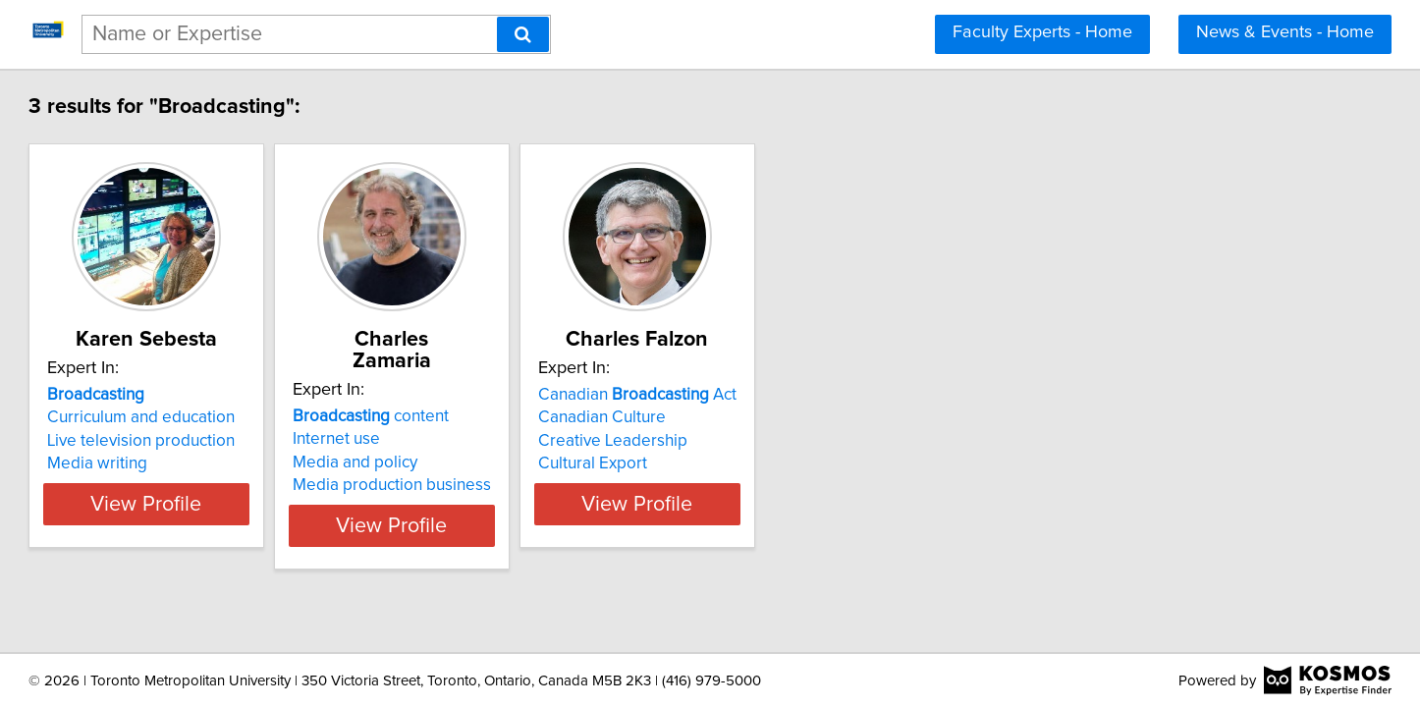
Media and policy (496, 441)
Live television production (233, 441)
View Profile (263, 504)
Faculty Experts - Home (1042, 32)
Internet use (477, 417)
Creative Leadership (803, 441)
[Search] (523, 34)
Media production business (533, 463)
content (512, 395)
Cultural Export (783, 463)
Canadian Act (828, 395)
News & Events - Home (1285, 32)
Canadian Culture (792, 417)
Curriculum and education (233, 417)
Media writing (189, 463)
